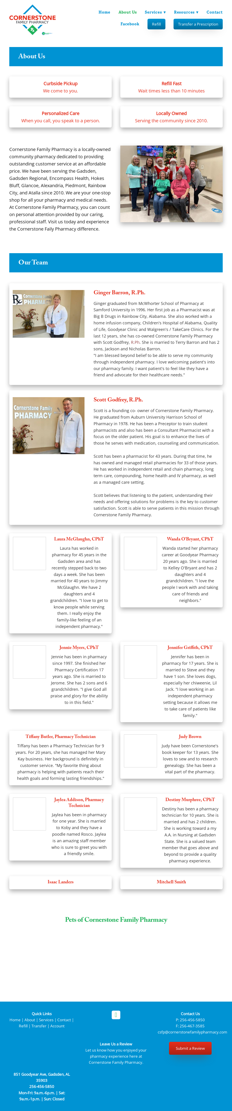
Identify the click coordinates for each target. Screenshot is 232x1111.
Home (104, 12)
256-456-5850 (192, 1019)
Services (155, 12)
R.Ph (135, 342)
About (29, 1019)
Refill (156, 24)
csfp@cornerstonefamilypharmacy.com (192, 1032)
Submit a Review (190, 1048)
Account (57, 1025)
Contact (215, 12)
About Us (127, 12)
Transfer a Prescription (198, 24)
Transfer (38, 1025)
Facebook (130, 23)
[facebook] (116, 1015)
